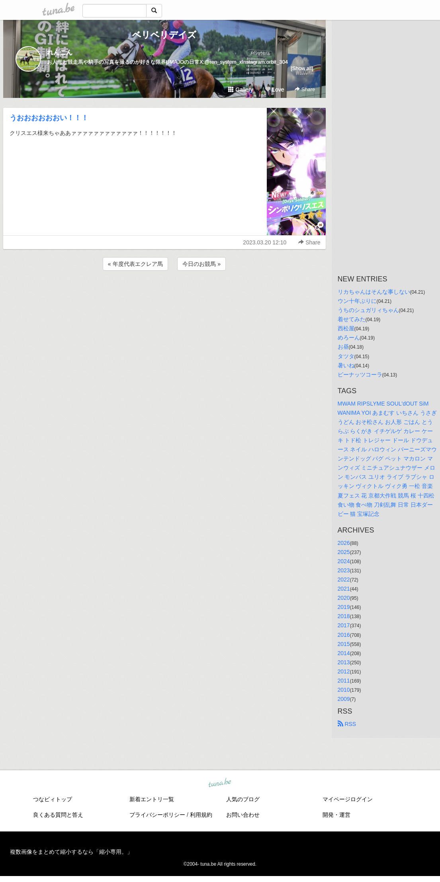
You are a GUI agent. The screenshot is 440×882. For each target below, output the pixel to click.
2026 (344, 543)
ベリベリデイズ (164, 35)
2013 (344, 662)
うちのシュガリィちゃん (368, 310)
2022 (344, 579)
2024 (344, 561)
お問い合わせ (243, 815)
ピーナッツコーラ (360, 374)
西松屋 (346, 328)
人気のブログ (243, 799)
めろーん (349, 337)
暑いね (346, 365)
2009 (344, 699)
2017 (344, 625)
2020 (344, 598)
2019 (344, 607)
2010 (344, 690)
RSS (347, 724)
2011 (344, 680)
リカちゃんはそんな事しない (374, 292)
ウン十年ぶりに (357, 301)
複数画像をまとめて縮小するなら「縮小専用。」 (71, 852)
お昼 (343, 346)
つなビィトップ (52, 799)
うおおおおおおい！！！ (49, 118)
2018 (344, 616)
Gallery (240, 89)
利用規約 (201, 815)
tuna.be (219, 783)
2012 (344, 671)
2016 (344, 635)
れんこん (59, 52)
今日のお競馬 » (201, 264)
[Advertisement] (164, 294)
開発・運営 (336, 815)
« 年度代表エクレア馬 (135, 264)
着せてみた (352, 319)
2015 (344, 644)
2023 (344, 570)
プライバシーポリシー (157, 815)
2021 (344, 588)
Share (305, 89)
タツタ (346, 356)
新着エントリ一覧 (151, 799)
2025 (344, 552)
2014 (344, 653)
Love (274, 89)
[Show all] (302, 68)
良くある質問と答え (58, 815)
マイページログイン (348, 799)
